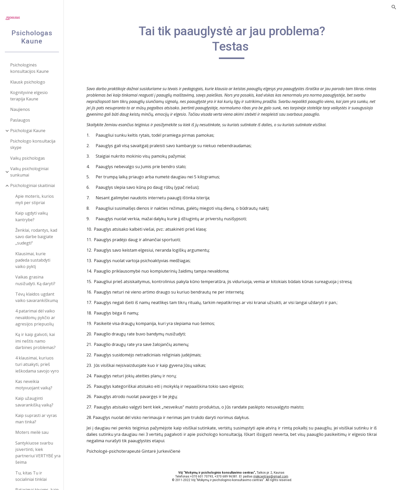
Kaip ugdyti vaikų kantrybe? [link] (31, 216)
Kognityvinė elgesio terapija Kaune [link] (29, 96)
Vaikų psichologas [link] (27, 158)
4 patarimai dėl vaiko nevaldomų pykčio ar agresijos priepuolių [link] (35, 317)
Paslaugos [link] (20, 120)
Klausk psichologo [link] (27, 82)
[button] (394, 7)
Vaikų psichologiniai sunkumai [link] (29, 172)
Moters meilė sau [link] (31, 432)
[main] (232, 41)
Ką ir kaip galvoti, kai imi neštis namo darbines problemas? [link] (35, 341)
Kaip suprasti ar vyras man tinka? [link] (36, 419)
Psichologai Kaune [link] (27, 130)
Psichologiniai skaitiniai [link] (32, 185)
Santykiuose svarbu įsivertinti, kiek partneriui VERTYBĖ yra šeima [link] (37, 452)
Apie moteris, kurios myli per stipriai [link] (34, 199)
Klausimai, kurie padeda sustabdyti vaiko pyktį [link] (32, 260)
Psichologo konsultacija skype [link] (32, 144)
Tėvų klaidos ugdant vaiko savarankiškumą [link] (36, 297)
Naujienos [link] (20, 109)
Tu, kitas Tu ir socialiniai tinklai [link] (31, 476)
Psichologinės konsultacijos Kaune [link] (29, 68)
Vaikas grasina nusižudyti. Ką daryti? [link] (35, 280)
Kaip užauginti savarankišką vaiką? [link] (34, 401)
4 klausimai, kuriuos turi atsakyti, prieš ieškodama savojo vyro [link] (37, 364)
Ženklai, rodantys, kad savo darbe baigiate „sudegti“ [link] (36, 236)
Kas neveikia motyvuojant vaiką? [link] (33, 385)
